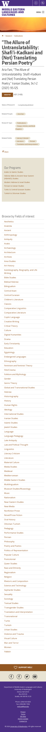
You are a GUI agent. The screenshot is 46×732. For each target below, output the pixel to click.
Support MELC (23, 667)
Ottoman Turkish (12, 524)
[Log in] (36, 3)
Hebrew (7, 392)
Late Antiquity (10, 440)
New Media (9, 506)
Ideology (8, 409)
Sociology (8, 598)
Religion (8, 576)
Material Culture (11, 462)
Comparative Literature (15, 312)
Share (5, 152)
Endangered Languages (15, 356)
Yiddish (7, 651)
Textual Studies (11, 603)
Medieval (8, 471)
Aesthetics (9, 221)
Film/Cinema (9, 370)
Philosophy (9, 541)
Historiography (11, 396)
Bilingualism (9, 286)
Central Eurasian (12, 295)
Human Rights (10, 405)
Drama (7, 339)
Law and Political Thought (16, 444)
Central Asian (10, 290)
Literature (20, 141)
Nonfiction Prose (12, 510)
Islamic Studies (11, 422)
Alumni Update (23, 719)
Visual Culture (10, 638)
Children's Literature (13, 299)
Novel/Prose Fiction (13, 515)
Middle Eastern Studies (14, 480)
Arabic (7, 243)
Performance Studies (13, 532)
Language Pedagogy (13, 436)
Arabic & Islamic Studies (13, 172)
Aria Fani (21, 114)
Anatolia (8, 226)
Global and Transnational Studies (19, 387)
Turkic (7, 621)
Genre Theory (10, 383)
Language (8, 431)
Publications (18, 36)
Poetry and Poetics (12, 546)
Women (7, 647)
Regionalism (9, 572)
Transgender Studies (14, 607)
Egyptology (9, 352)
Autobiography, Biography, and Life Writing (20, 271)
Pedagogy (8, 528)
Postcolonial (9, 559)
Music (7, 493)
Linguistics (9, 449)
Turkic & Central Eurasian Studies (17, 189)
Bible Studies (10, 277)
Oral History (9, 519)
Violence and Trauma (14, 634)
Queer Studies (10, 563)
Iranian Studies (11, 418)
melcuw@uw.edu (23, 706)
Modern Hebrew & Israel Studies (17, 182)
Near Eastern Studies (14, 502)
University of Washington (18, 726)
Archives (8, 257)
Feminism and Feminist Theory (18, 365)
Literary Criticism (22, 138)
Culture (7, 330)
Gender (7, 378)
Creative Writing (11, 321)
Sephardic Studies (12, 590)
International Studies (14, 414)
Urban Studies (10, 629)
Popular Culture (11, 554)
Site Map (23, 716)
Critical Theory (11, 326)
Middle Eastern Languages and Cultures (13, 12)
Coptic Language (12, 317)
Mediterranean (11, 475)
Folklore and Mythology (15, 374)
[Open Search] (42, 3)
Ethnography (10, 361)
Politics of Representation (16, 550)
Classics (7, 304)
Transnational (10, 616)
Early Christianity (12, 343)
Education (8, 348)
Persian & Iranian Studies (14, 186)
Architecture (9, 252)
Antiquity (8, 239)
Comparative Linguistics (15, 308)
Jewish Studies (10, 427)
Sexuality (8, 594)
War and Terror (11, 643)
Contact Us (23, 721)
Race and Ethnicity (12, 568)
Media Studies (10, 466)
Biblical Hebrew (11, 282)
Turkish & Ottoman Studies (15, 193)
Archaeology (10, 248)
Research (9, 36)
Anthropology (10, 235)
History (7, 400)
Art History (9, 265)
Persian (32, 141)
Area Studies (10, 261)
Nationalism (9, 497)
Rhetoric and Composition (16, 581)
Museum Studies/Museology (17, 488)
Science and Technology (15, 585)
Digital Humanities (12, 334)
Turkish (7, 625)
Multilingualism (11, 484)
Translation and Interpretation (27, 144)
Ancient (7, 230)
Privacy (23, 712)
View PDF (7, 95)
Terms (23, 714)
